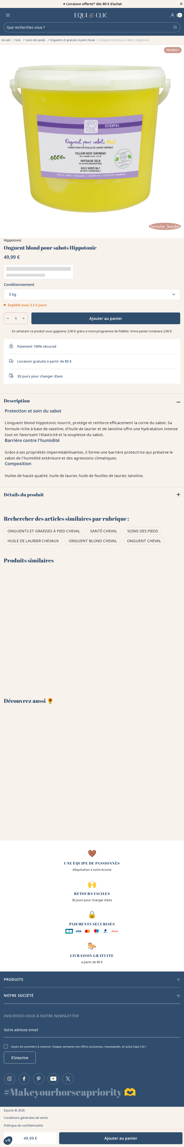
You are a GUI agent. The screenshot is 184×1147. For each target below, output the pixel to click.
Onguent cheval (144, 541)
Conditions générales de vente (28, 1116)
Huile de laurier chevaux (33, 541)
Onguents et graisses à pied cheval (44, 531)
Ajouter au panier (105, 318)
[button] (7, 1140)
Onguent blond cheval (93, 541)
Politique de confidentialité (25, 1124)
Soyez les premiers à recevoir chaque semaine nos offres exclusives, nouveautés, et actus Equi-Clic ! (78, 1044)
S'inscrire (19, 1055)
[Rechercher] (92, 27)
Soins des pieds (142, 531)
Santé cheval (103, 531)
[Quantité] (16, 318)
